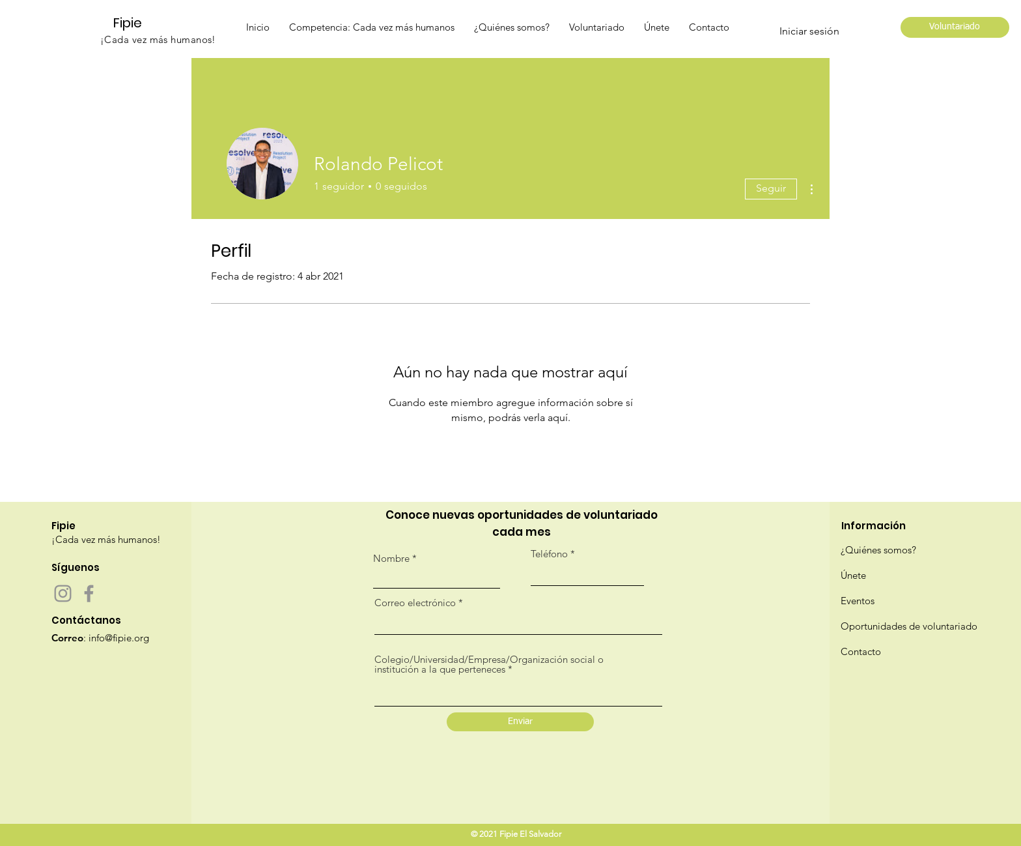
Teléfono (549, 554)
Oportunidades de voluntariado (909, 626)
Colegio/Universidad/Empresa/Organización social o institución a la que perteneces (489, 664)
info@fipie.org (119, 638)
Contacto (861, 651)
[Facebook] (88, 593)
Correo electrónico (415, 602)
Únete (853, 575)
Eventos (857, 600)
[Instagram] (62, 593)
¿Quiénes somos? (878, 550)
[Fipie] (133, 22)
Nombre (391, 558)
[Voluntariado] (955, 27)
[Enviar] (520, 721)
